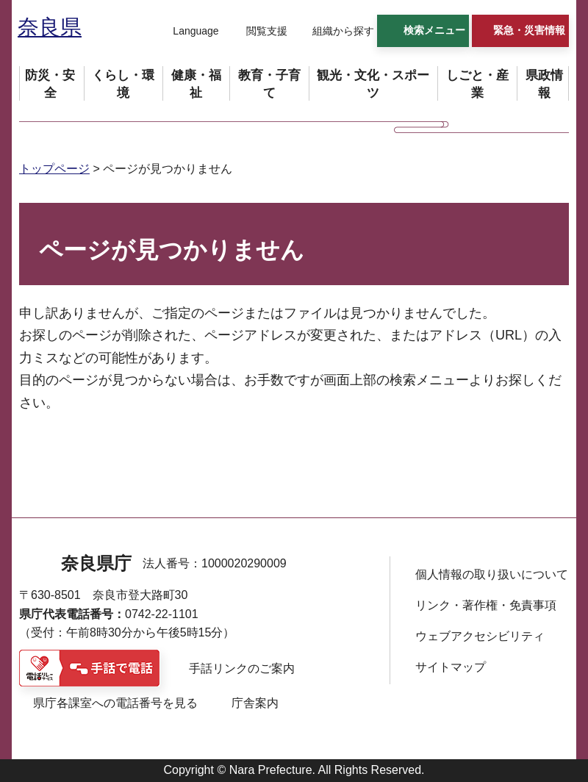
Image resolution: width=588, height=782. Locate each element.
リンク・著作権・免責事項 (485, 605)
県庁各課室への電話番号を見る (115, 703)
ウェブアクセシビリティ (480, 636)
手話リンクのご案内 (242, 668)
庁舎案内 (255, 703)
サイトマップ (450, 667)
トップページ (54, 168)
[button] (186, 31)
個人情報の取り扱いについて (491, 574)
